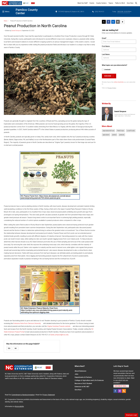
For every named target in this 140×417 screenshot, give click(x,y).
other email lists (119, 82)
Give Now (130, 3)
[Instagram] (120, 391)
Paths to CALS (120, 3)
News (5, 21)
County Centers (101, 3)
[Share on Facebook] (108, 22)
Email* (104, 38)
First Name (106, 46)
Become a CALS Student (83, 383)
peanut (114, 134)
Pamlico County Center (27, 11)
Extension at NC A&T (82, 387)
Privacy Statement (48, 395)
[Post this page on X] (104, 22)
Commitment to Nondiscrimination (23, 395)
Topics (110, 3)
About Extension (80, 371)
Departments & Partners (83, 377)
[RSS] (124, 391)
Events (92, 3)
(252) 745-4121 (98, 12)
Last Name (106, 54)
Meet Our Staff (82, 3)
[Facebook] (115, 391)
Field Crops (120, 130)
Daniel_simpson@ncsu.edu (59, 335)
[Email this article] (118, 22)
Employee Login (131, 415)
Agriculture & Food (108, 130)
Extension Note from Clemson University (27, 323)
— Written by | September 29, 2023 (19, 30)
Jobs (76, 374)
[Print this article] (122, 22)
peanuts (121, 134)
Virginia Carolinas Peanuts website (58, 326)
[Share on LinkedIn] (113, 22)
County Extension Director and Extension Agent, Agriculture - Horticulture (124, 115)
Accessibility (19, 406)
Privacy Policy (112, 88)
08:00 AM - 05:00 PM (124, 11)
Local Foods (131, 130)
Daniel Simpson (16, 30)
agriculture (106, 134)
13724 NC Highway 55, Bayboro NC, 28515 (69, 12)
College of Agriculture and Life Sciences (89, 380)
